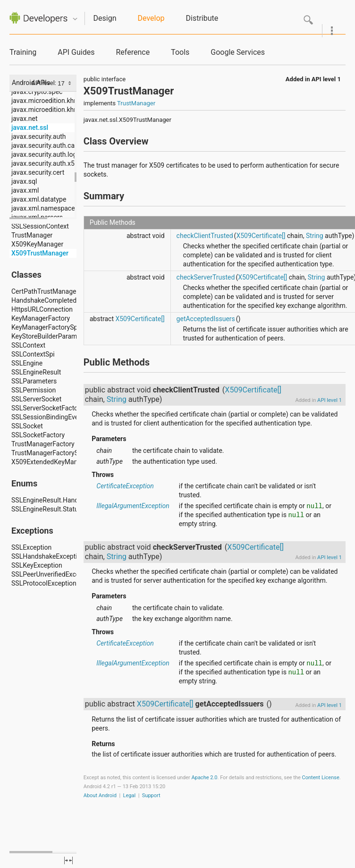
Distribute (202, 18)
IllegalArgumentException (132, 506)
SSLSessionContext (40, 226)
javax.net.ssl (29, 127)
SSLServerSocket (36, 399)
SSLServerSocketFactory (47, 408)
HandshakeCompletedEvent (52, 300)
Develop (151, 18)
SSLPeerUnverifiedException (52, 574)
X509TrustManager (39, 253)
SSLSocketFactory (38, 435)
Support (151, 795)
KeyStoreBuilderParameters (51, 336)
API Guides (76, 52)
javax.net (24, 118)
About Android (100, 795)
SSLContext (28, 345)
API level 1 (326, 79)
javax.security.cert (37, 172)
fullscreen (68, 860)
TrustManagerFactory (43, 444)
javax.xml (25, 190)
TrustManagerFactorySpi (47, 453)
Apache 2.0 (205, 777)
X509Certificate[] (260, 235)
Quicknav (75, 19)
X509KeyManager (37, 244)
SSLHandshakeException (48, 556)
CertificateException (125, 486)
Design (105, 18)
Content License (320, 777)
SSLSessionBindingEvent (47, 417)
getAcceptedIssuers (206, 319)
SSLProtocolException (43, 583)
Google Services (238, 52)
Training (22, 52)
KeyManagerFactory (40, 318)
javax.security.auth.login (46, 154)
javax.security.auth (38, 136)
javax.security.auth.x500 (46, 163)
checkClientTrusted (205, 235)
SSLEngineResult (36, 372)
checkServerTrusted (206, 277)
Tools (180, 52)
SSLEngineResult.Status (46, 509)
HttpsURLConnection (42, 309)
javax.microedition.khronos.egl (56, 100)
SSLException (31, 547)
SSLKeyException (36, 565)
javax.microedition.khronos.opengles (65, 109)
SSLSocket (27, 426)
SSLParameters (34, 381)
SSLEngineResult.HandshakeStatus (63, 500)
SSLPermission (33, 390)
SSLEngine (26, 363)
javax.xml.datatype (38, 199)
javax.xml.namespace (43, 208)
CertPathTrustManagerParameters (61, 291)
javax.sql (24, 181)
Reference (133, 52)
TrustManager (31, 235)
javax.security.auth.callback (51, 145)
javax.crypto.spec (36, 91)
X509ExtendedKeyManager (51, 462)
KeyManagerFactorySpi (45, 327)
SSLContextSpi (33, 354)
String (314, 235)
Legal (129, 795)
